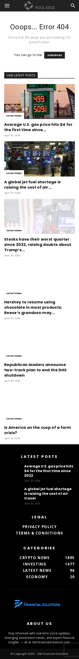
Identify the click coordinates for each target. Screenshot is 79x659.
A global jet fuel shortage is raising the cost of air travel (47, 494)
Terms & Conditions (39, 533)
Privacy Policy (39, 526)
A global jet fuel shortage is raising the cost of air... (32, 184)
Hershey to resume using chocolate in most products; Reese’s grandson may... (33, 307)
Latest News (14, 115)
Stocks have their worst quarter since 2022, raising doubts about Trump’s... (37, 244)
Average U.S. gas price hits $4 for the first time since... (38, 127)
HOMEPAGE (54, 55)
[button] (7, 5)
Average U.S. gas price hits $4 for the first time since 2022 (48, 471)
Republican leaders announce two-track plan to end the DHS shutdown (35, 370)
